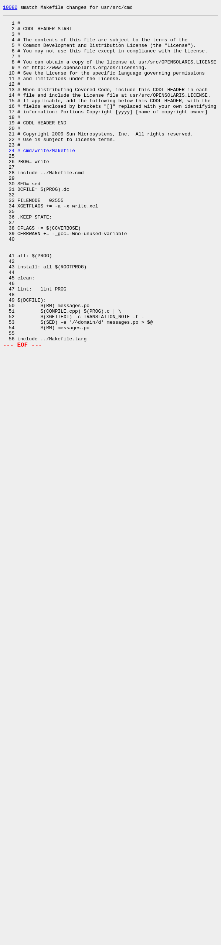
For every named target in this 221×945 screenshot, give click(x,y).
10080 (10, 8)
